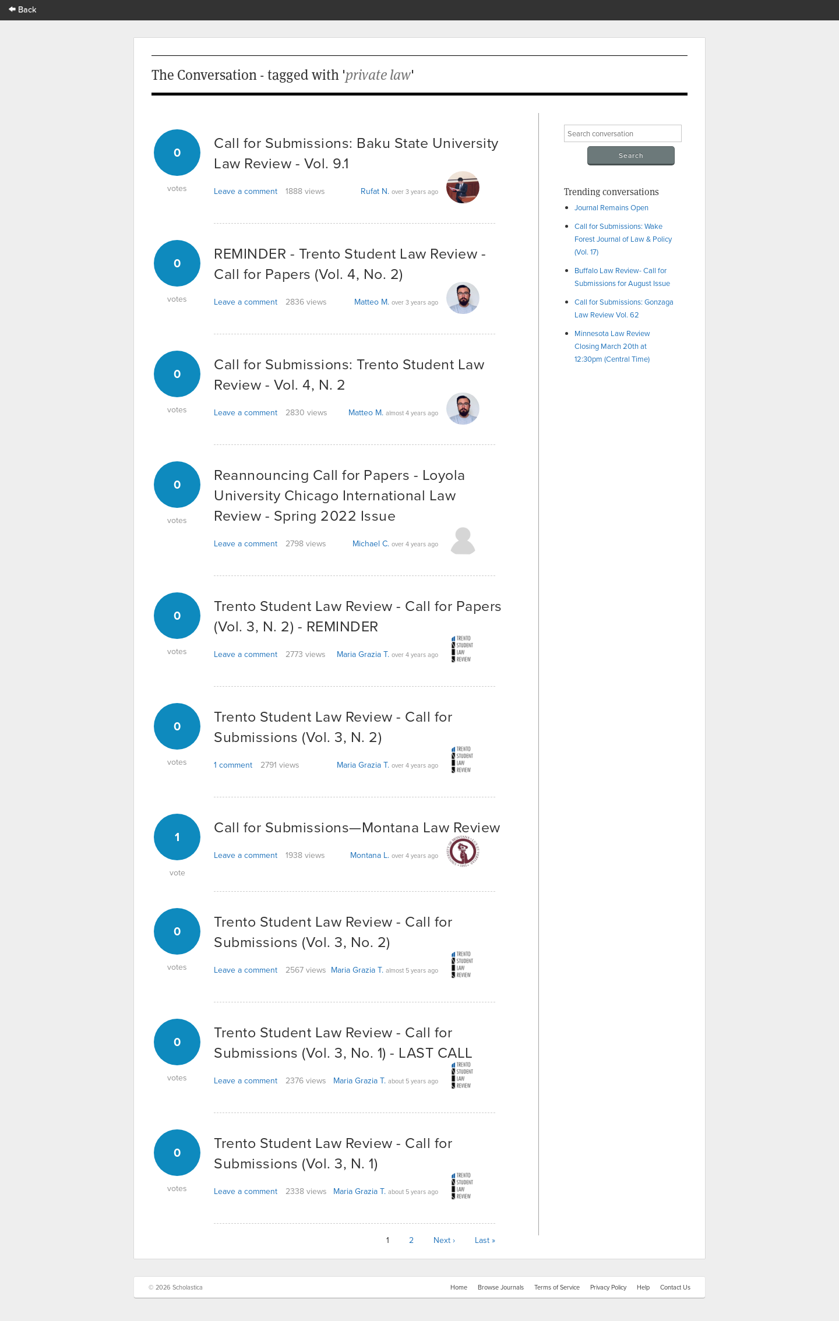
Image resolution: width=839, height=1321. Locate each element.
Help (643, 1287)
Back (23, 9)
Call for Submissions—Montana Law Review (357, 827)
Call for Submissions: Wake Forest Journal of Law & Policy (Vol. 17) (623, 239)
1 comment (233, 765)
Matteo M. (371, 302)
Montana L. (369, 855)
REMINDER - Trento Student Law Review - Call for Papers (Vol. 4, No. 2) (350, 263)
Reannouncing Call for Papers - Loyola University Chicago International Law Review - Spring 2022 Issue (340, 494)
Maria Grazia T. (363, 654)
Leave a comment (245, 191)
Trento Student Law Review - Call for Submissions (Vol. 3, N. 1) (333, 1152)
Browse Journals (501, 1287)
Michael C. (370, 543)
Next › (444, 1240)
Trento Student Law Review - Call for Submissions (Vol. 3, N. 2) (333, 726)
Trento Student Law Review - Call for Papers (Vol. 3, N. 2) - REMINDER (358, 615)
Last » (485, 1240)
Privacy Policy (608, 1287)
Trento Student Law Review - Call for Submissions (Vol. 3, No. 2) (333, 931)
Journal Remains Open (611, 207)
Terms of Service (557, 1287)
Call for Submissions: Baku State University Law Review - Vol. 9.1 (356, 152)
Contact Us (675, 1287)
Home (458, 1287)
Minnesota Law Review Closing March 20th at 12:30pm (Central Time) (612, 346)
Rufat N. (375, 191)
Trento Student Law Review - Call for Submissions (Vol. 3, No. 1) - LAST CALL (343, 1042)
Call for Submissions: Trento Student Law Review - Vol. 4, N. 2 (349, 374)
